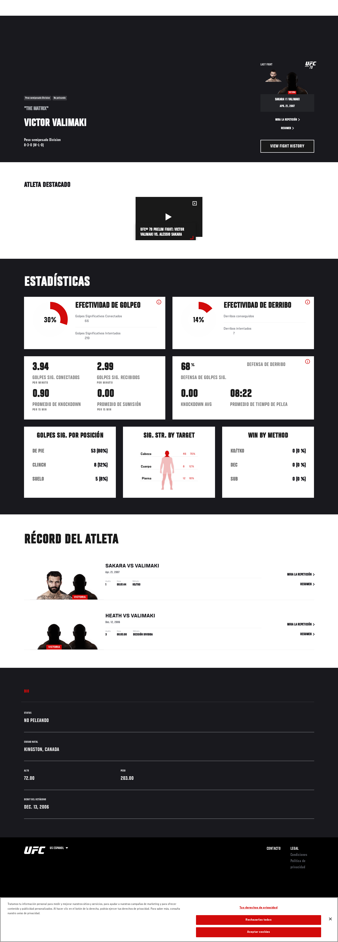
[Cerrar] (330, 919)
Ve (283, 18)
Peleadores (62, 18)
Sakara (115, 567)
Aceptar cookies (258, 932)
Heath (113, 617)
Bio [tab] (26, 691)
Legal (294, 849)
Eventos (19, 18)
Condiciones (298, 855)
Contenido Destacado (94, 18)
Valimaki (147, 567)
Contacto (274, 849)
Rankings (40, 18)
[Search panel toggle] (316, 18)
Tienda (305, 18)
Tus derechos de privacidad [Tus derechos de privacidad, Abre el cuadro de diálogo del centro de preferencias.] (258, 907)
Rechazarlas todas (258, 920)
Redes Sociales (263, 18)
